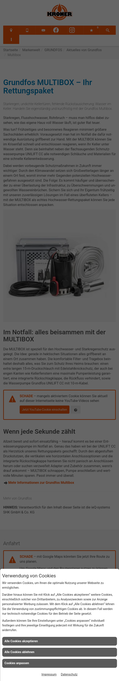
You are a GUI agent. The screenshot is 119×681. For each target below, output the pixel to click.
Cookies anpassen (16, 663)
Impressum (48, 674)
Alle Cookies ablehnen (19, 652)
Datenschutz (69, 674)
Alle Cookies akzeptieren (21, 641)
